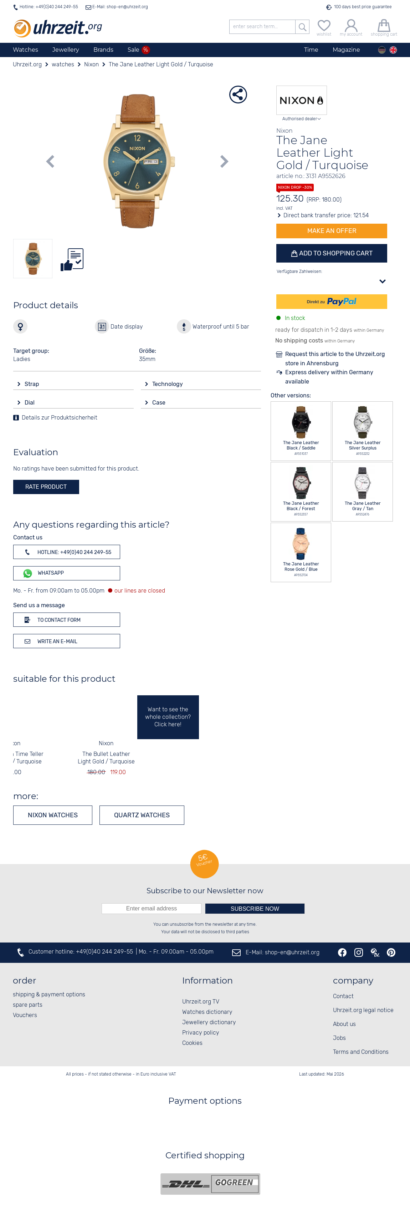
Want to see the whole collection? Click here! (168, 717)
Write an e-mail (49, 641)
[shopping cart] (384, 27)
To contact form (51, 619)
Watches (25, 49)
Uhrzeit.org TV (200, 1002)
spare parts (27, 1005)
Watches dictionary (207, 1012)
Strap (33, 384)
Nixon (13, 743)
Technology (168, 384)
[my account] (351, 27)
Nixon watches (53, 815)
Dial (30, 402)
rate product (46, 486)
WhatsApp (43, 573)
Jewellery (65, 49)
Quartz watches (142, 815)
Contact (343, 996)
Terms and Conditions (361, 1052)
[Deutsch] (382, 50)
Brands (103, 49)
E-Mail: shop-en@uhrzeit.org (119, 7)
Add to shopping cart (335, 253)
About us (344, 1024)
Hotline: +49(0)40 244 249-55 (49, 7)
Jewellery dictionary (209, 1022)
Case (159, 402)
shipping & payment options (49, 995)
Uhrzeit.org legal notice (363, 1010)
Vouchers (25, 1015)
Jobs (339, 1038)
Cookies (192, 1043)
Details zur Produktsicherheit (59, 418)
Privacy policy (200, 1033)
